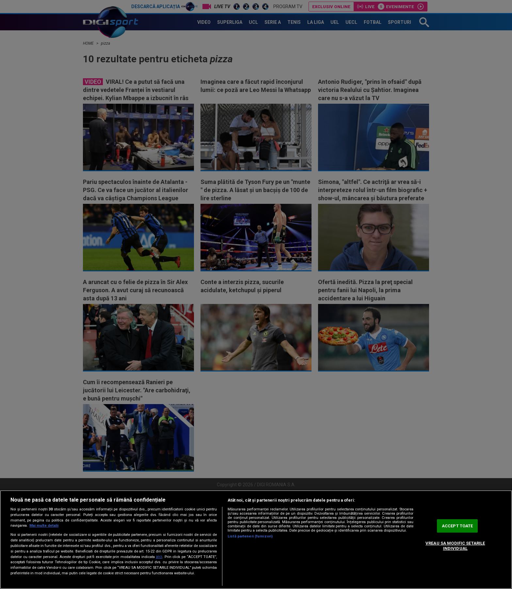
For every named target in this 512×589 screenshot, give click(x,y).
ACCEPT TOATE (457, 525)
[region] (256, 539)
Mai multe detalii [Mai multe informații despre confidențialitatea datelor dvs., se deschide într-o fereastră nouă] (43, 525)
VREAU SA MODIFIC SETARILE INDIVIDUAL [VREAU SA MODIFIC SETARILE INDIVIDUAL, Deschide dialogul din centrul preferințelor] (455, 546)
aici (159, 556)
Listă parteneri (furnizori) (250, 536)
